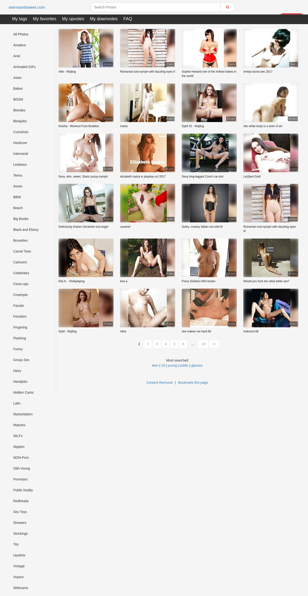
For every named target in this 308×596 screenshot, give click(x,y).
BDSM (18, 99)
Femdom (19, 316)
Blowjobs (20, 121)
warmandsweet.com (27, 7)
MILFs (18, 436)
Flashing (19, 338)
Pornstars (20, 479)
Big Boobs (21, 219)
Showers (19, 523)
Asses (17, 186)
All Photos (20, 34)
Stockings (20, 533)
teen (155, 365)
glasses (196, 365)
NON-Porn (21, 457)
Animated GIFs (24, 67)
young (172, 365)
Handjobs (20, 382)
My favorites (44, 18)
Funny (18, 349)
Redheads (21, 501)
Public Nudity (23, 490)
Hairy (17, 371)
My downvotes (104, 18)
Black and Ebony (25, 230)
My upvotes (73, 18)
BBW (17, 197)
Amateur (19, 45)
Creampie (20, 295)
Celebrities (21, 273)
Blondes (19, 110)
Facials (18, 306)
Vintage (19, 566)
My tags (19, 18)
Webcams (20, 588)
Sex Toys (20, 512)
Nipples (19, 447)
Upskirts (19, 555)
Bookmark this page (193, 382)
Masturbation (23, 414)
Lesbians (20, 164)
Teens (17, 175)
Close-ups (20, 284)
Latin (16, 403)
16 (203, 344)
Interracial (20, 154)
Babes (18, 88)
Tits (16, 544)
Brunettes (20, 240)
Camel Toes (22, 251)
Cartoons (20, 262)
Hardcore (20, 143)
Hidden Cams (23, 392)
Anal (16, 56)
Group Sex (21, 360)
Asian (17, 78)
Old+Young (21, 468)
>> (214, 344)
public (184, 365)
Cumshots (20, 132)
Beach (18, 208)
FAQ (127, 18)
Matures (19, 425)
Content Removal (160, 382)
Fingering (20, 327)
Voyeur (18, 577)
